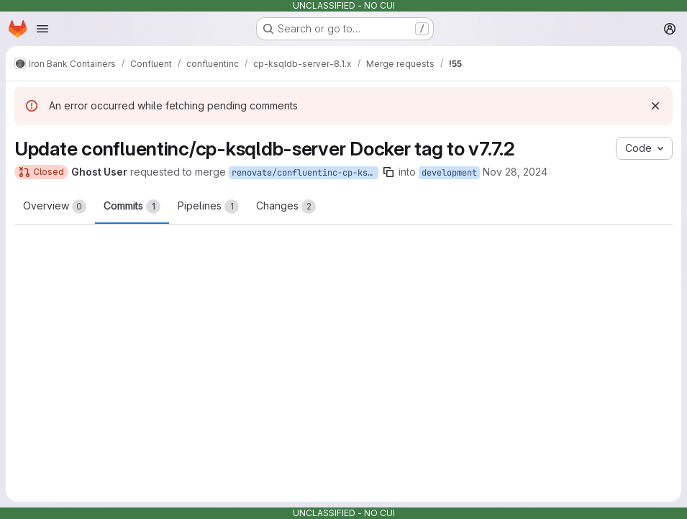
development (449, 173)
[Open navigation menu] (42, 28)
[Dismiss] (655, 105)
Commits (132, 206)
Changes (286, 206)
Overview (54, 206)
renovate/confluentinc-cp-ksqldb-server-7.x (305, 173)
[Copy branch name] (388, 172)
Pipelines (208, 206)
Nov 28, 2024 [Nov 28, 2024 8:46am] (515, 172)
